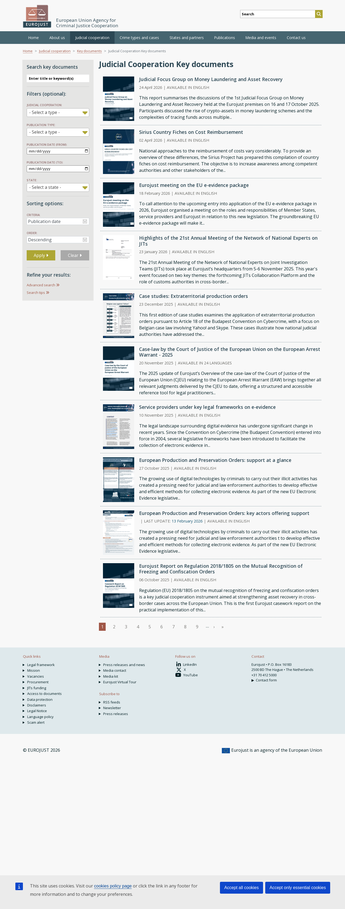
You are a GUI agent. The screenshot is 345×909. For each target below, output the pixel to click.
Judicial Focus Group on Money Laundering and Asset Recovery (210, 79)
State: (32, 180)
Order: (32, 233)
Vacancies (35, 676)
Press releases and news (124, 664)
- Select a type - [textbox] (44, 112)
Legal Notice (37, 710)
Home (33, 37)
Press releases (115, 713)
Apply (41, 255)
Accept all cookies (241, 887)
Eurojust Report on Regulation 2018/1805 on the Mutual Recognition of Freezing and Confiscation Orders (221, 569)
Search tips (36, 292)
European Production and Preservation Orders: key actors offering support (224, 513)
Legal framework (41, 664)
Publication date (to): (45, 162)
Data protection (40, 699)
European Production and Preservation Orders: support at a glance (215, 460)
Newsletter (112, 707)
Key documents (89, 50)
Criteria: (33, 215)
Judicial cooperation (55, 50)
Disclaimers (36, 705)
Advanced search (41, 285)
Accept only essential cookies (298, 887)
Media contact (114, 670)
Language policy (40, 716)
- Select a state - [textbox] (45, 187)
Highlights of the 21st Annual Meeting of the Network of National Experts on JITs (228, 241)
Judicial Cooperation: (44, 105)
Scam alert (35, 722)
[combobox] (58, 112)
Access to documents (44, 693)
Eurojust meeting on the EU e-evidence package (194, 185)
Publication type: (41, 125)
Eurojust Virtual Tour (119, 682)
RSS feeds (111, 702)
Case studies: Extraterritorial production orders (193, 296)
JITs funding (36, 687)
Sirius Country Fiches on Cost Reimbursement (191, 132)
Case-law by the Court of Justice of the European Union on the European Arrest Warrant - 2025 (229, 352)
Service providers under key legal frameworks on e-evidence (207, 407)
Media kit (110, 676)
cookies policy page (113, 886)
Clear (75, 255)
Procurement (38, 682)
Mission (33, 670)
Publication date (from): (47, 144)
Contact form (266, 680)
